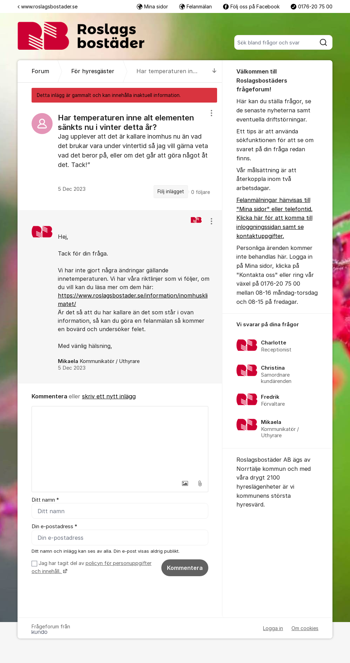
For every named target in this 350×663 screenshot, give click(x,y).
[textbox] (120, 441)
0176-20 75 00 (311, 6)
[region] (120, 156)
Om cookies (304, 628)
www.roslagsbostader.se (48, 6)
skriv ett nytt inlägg (109, 396)
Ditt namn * (45, 500)
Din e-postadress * (54, 526)
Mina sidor (152, 6)
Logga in (273, 628)
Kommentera (185, 567)
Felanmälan (195, 6)
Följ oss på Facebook (251, 6)
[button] (185, 483)
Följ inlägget (170, 191)
